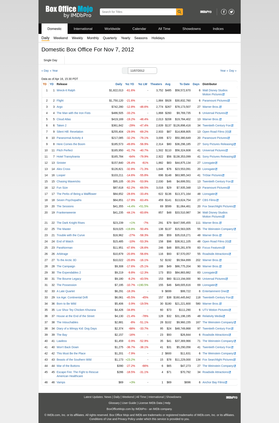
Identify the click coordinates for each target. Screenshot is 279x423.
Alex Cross (63, 169)
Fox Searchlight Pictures (219, 206)
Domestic (55, 29)
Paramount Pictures (216, 100)
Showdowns (191, 29)
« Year (54, 70)
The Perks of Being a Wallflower (77, 193)
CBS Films (211, 200)
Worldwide (112, 29)
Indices (218, 29)
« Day (45, 70)
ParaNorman (65, 247)
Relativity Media (214, 316)
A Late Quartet (66, 291)
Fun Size (62, 187)
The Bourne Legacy (69, 278)
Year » (224, 70)
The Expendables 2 (69, 272)
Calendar (139, 29)
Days (196, 84)
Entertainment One (216, 291)
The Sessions (65, 206)
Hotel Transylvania (68, 156)
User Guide (129, 403)
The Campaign (66, 266)
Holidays (158, 38)
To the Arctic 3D (66, 260)
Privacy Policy (126, 419)
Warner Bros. (212, 106)
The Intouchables (67, 322)
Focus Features (214, 247)
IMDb (156, 409)
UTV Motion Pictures (217, 309)
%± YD (129, 84)
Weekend (61, 38)
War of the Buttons (68, 365)
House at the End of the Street (75, 316)
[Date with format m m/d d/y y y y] (142, 70)
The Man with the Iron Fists (74, 113)
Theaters (156, 84)
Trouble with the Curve (71, 235)
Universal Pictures (215, 113)
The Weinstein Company (219, 229)
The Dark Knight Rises (71, 222)
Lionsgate (210, 162)
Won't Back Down (68, 347)
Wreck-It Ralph (66, 90)
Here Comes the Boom (71, 144)
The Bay (62, 334)
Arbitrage (62, 253)
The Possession (67, 285)
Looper (61, 175)
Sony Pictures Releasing (219, 144)
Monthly (93, 38)
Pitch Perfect (65, 150)
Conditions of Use (100, 419)
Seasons (141, 38)
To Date (185, 84)
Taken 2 (62, 125)
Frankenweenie (66, 212)
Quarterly (110, 38)
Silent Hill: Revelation (70, 131)
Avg (167, 84)
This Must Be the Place (71, 353)
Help (167, 403)
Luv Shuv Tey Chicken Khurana (76, 309)
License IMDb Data (150, 403)
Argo (60, 106)
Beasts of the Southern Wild (74, 359)
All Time (164, 29)
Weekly (77, 38)
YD (52, 84)
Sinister (61, 162)
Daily (119, 84)
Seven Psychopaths (69, 200)
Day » (233, 70)
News (107, 397)
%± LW (142, 84)
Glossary (114, 403)
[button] (125, 70)
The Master (64, 229)
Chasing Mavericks (68, 181)
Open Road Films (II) (217, 131)
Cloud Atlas (64, 119)
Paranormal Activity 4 (70, 137)
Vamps (61, 382)
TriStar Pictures (214, 175)
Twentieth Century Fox (218, 125)
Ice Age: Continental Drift (72, 297)
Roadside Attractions (217, 253)
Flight (60, 100)
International (83, 29)
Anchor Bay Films (215, 382)
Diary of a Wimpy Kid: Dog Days (77, 328)
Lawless (62, 341)
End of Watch (65, 241)
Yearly (125, 38)
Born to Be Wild (66, 303)
